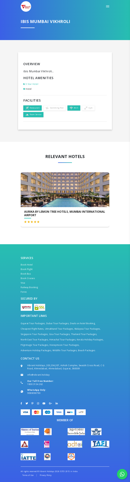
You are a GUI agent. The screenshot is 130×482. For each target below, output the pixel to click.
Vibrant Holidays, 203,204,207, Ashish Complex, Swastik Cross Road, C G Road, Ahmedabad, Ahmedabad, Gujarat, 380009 (65, 367)
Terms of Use (28, 475)
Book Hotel (27, 264)
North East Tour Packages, (35, 339)
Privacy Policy (46, 475)
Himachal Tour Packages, (62, 339)
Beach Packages (86, 350)
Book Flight (27, 269)
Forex (24, 291)
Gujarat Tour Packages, (33, 323)
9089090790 (33, 393)
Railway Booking (29, 287)
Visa (23, 282)
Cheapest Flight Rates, (32, 328)
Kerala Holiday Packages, (90, 339)
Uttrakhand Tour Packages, (59, 328)
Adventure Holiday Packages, (36, 350)
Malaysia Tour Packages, (88, 328)
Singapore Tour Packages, (34, 334)
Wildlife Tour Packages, (64, 350)
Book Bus (26, 273)
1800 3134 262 (35, 384)
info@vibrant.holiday (38, 374)
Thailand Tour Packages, (84, 334)
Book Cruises (28, 278)
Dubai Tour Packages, (57, 323)
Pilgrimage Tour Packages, (35, 345)
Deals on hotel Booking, (83, 323)
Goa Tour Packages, (59, 334)
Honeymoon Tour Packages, (64, 345)
